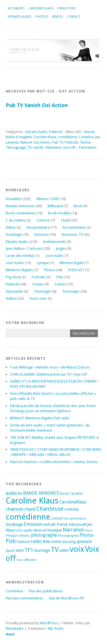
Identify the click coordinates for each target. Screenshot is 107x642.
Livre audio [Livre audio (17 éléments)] (24, 530)
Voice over (38, 298)
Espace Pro (66, 8)
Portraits (39, 277)
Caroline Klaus (41, 8)
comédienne (67, 137)
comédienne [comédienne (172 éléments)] (28, 517)
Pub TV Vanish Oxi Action (37, 105)
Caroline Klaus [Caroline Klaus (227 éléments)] (32, 501)
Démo (11, 227)
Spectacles (14, 291)
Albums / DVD (47, 199)
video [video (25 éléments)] (64, 550)
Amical (89, 132)
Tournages (42, 291)
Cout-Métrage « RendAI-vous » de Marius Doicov (50, 367)
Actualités (16, 8)
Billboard (55, 206)
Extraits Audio (19, 17)
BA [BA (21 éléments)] (20, 493)
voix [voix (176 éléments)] (77, 549)
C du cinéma (16, 220)
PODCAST (76, 270)
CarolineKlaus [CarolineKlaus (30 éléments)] (72, 502)
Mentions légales (19, 270)
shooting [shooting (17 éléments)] (69, 542)
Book (78, 206)
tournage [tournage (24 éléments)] (42, 550)
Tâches (85, 142)
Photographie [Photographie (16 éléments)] (68, 536)
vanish (38, 148)
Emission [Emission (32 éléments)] (33, 524)
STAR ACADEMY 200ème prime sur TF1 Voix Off (48, 374)
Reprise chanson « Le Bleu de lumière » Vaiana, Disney (53, 462)
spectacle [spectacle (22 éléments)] (84, 541)
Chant (65, 220)
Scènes (38, 284)
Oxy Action (41, 142)
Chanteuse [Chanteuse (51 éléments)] (49, 509)
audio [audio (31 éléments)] (11, 493)
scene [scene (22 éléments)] (56, 541)
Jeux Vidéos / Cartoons (24, 248)
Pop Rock (13, 277)
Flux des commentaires (24, 598)
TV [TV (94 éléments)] (54, 550)
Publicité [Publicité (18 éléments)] (23, 542)
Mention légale (72, 263)
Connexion (14, 591)
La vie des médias (20, 255)
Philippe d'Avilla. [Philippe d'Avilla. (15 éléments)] (18, 536)
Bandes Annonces (20, 206)
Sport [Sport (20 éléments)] (10, 550)
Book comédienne (20, 213)
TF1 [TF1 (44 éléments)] (29, 550)
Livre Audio (54, 255)
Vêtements (53, 148)
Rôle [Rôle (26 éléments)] (47, 541)
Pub (59, 277)
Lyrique (43, 263)
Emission (42, 234)
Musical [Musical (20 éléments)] (40, 530)
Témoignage (15, 148)
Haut (10, 634)
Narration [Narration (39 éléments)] (73, 530)
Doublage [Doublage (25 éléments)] (14, 524)
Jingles (61, 248)
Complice (86, 137)
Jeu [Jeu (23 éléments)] (89, 524)
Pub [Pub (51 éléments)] (11, 541)
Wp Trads (55, 628)
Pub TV (57, 142)
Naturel (26, 142)
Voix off (69, 148)
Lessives (12, 142)
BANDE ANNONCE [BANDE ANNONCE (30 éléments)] (41, 493)
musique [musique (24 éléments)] (54, 530)
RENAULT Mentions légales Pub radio (40, 418)
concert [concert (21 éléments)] (57, 518)
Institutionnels (54, 242)
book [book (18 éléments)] (64, 494)
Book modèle (59, 213)
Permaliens (87, 148)
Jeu (97, 137)
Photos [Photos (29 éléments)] (87, 535)
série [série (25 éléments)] (20, 550)
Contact (73, 17)
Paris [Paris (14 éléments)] (88, 530)
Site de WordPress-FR (66, 598)
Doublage (14, 234)
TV (29, 148)
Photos (41, 17)
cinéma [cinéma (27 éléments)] (71, 509)
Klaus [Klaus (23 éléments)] (10, 530)
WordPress (49, 623)
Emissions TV (72, 234)
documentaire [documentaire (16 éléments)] (75, 518)
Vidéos (57, 17)
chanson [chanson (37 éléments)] (14, 509)
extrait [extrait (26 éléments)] (49, 524)
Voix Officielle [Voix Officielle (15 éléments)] (26, 560)
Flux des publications (46, 591)
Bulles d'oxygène (19, 137)
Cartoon (43, 220)
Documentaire (38, 227)
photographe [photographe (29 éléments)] (44, 535)
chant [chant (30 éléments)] (29, 509)
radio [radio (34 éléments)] (36, 541)
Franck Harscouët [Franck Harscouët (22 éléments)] (71, 524)
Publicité (55, 132)
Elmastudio (15, 628)
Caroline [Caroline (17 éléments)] (75, 494)
